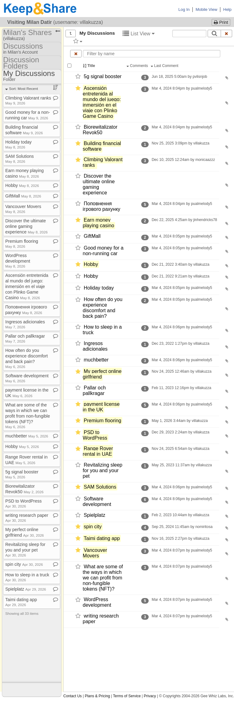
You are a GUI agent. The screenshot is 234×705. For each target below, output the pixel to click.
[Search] (214, 33)
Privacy (150, 696)
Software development (97, 501)
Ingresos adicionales (95, 346)
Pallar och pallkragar (94, 390)
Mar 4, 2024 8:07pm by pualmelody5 (182, 550)
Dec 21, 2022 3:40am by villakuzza (180, 264)
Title (89, 66)
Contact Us (72, 696)
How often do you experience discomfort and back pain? (103, 308)
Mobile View (206, 9)
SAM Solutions (100, 487)
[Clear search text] (226, 33)
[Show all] (70, 33)
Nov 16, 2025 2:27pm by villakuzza (180, 538)
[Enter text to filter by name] (151, 53)
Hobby (91, 264)
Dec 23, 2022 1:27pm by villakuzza (180, 343)
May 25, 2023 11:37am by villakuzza (182, 465)
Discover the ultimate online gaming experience (99, 184)
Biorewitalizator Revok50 (100, 129)
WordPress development (97, 602)
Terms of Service (127, 696)
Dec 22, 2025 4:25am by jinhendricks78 (184, 220)
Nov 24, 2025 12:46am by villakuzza (181, 371)
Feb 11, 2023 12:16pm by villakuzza (181, 388)
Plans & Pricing (97, 696)
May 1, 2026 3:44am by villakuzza (180, 421)
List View (139, 33)
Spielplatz (94, 515)
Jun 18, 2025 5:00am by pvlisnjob (179, 76)
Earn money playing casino (98, 222)
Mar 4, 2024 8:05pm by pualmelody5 (182, 236)
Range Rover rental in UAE (98, 451)
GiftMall (92, 236)
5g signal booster (103, 76)
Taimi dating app (102, 538)
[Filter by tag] (77, 41)
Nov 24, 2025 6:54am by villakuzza (180, 448)
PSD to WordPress (95, 435)
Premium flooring (102, 420)
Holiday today (99, 287)
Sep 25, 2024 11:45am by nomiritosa (182, 527)
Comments (138, 66)
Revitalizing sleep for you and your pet (103, 470)
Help (227, 9)
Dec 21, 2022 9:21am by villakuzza (180, 276)
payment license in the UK (101, 406)
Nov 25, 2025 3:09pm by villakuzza (180, 143)
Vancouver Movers (95, 553)
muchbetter (96, 359)
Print (221, 22)
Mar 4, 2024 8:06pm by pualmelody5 (182, 327)
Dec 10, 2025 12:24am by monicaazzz (183, 159)
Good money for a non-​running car (103, 250)
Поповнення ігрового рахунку (101, 206)
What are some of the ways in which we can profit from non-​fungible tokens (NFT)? (103, 578)
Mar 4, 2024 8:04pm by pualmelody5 (182, 88)
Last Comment (165, 66)
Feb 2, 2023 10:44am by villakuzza (180, 515)
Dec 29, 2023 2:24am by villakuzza (180, 432)
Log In (184, 9)
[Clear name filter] (76, 53)
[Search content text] (189, 33)
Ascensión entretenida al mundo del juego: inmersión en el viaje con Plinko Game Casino (102, 102)
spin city (93, 526)
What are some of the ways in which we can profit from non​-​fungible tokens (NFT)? (27, 415)
